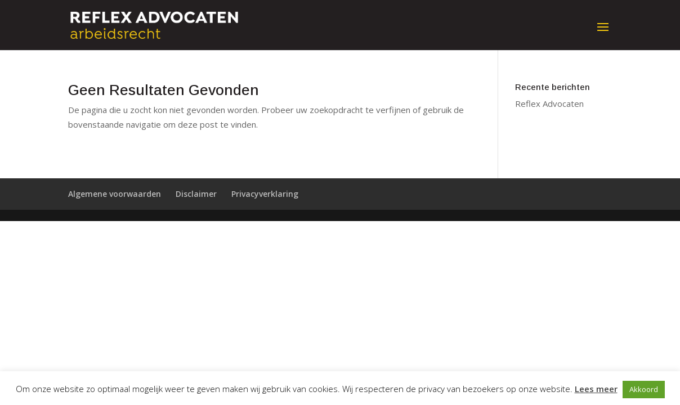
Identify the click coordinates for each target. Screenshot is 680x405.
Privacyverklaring (264, 193)
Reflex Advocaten (549, 103)
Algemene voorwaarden (114, 193)
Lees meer (596, 388)
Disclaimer (196, 193)
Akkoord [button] (643, 389)
